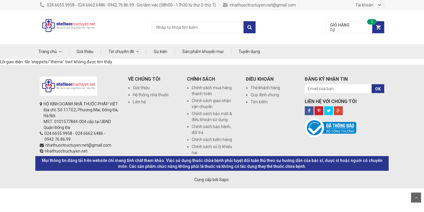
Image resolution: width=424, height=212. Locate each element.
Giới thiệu (85, 51)
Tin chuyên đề (121, 51)
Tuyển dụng (249, 51)
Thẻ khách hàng (265, 87)
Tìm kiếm (259, 102)
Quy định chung (265, 94)
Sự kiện (160, 51)
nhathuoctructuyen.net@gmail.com (259, 5)
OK (378, 89)
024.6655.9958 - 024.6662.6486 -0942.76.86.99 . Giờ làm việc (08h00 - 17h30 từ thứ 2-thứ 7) (128, 5)
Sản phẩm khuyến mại (202, 51)
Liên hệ (139, 102)
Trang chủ (47, 51)
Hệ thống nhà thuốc (151, 94)
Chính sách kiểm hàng (212, 139)
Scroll (416, 198)
